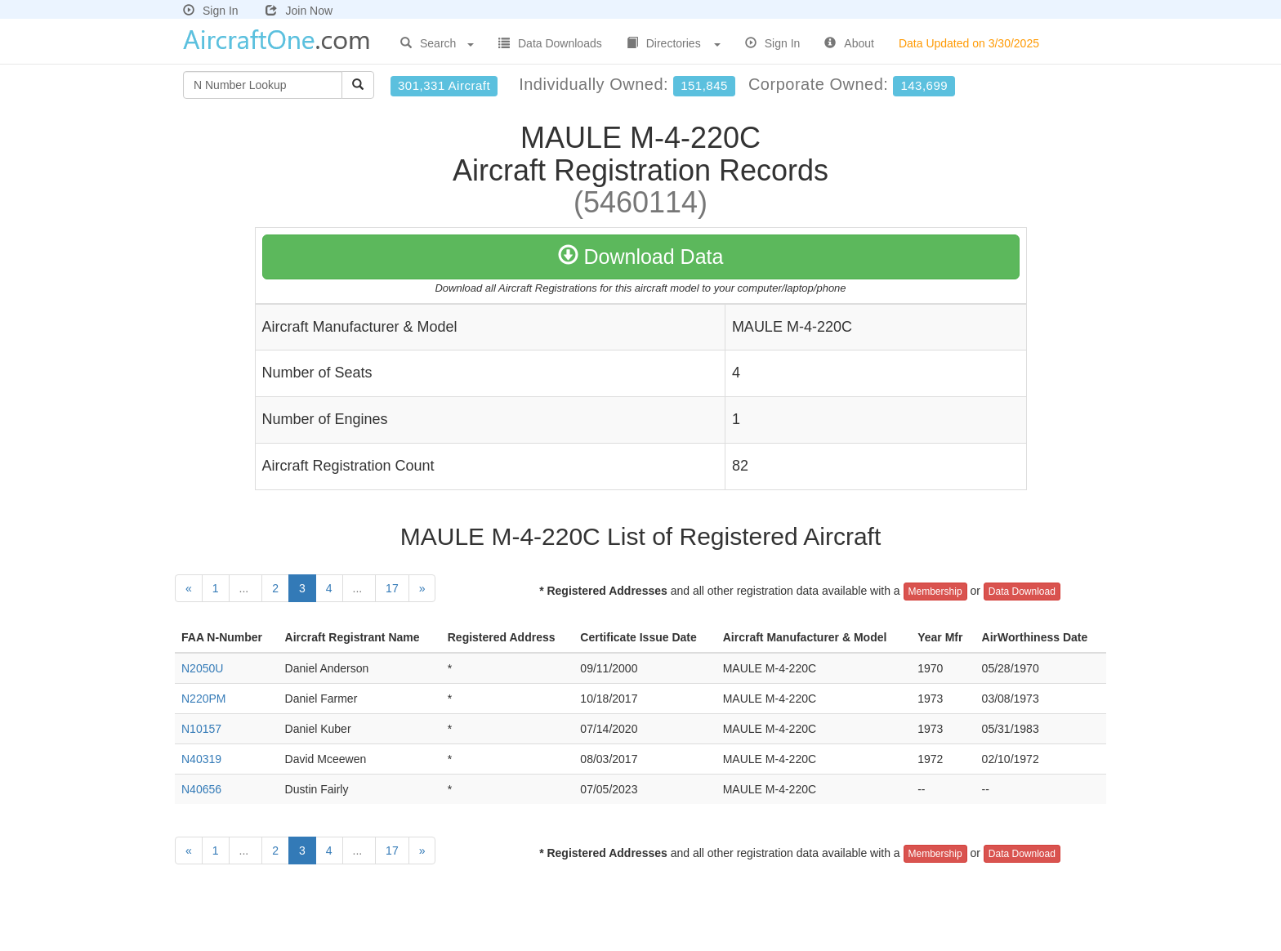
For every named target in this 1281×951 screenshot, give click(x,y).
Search (437, 43)
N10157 (201, 728)
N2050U (202, 668)
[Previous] (189, 588)
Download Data (641, 256)
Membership (935, 591)
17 (392, 588)
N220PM (203, 698)
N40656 (201, 789)
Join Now (299, 10)
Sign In (211, 10)
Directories (674, 43)
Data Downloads (550, 43)
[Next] (422, 588)
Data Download (1022, 591)
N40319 (201, 759)
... (245, 588)
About (849, 43)
